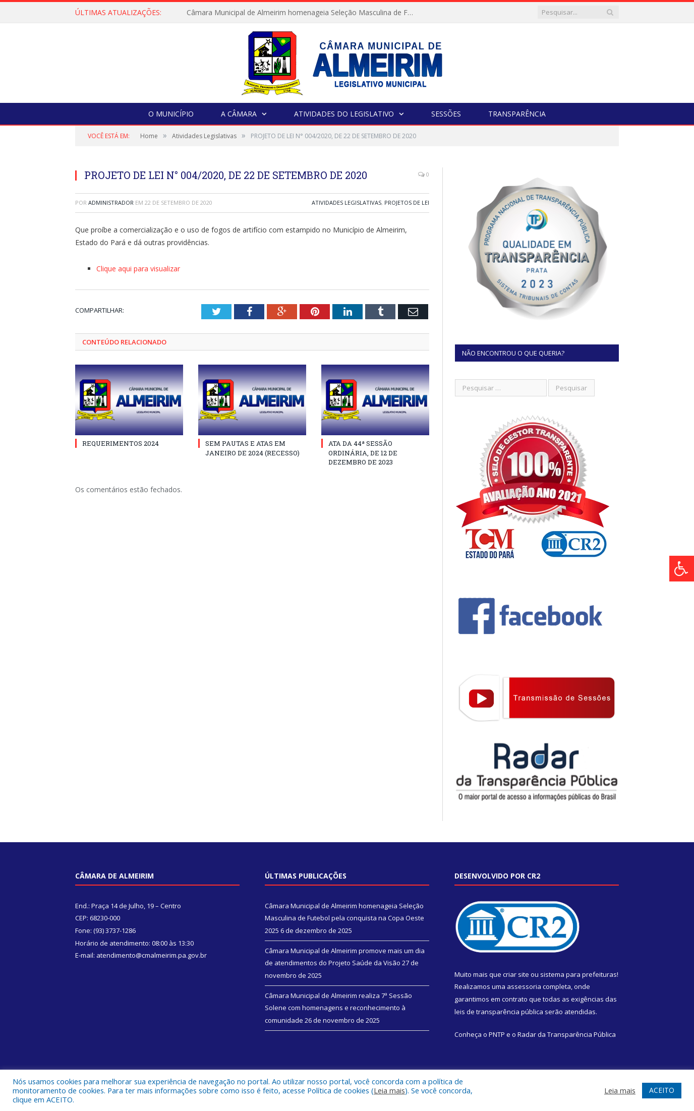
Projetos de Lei (406, 202)
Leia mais (389, 1090)
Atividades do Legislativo (344, 114)
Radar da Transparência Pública (566, 1034)
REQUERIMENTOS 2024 (120, 443)
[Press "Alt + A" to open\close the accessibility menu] (681, 568)
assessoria (524, 986)
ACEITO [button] (661, 1090)
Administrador (111, 202)
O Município (171, 114)
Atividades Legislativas (346, 202)
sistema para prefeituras (578, 974)
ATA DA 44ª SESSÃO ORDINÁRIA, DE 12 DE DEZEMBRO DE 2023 (362, 452)
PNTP (497, 1034)
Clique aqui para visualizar (138, 268)
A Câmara (239, 114)
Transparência (517, 114)
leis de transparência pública (498, 1011)
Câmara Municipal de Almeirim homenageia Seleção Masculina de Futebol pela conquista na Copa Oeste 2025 (303, 12)
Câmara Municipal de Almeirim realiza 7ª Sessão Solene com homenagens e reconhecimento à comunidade (338, 1008)
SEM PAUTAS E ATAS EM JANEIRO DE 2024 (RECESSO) (252, 448)
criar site (516, 974)
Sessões (446, 114)
